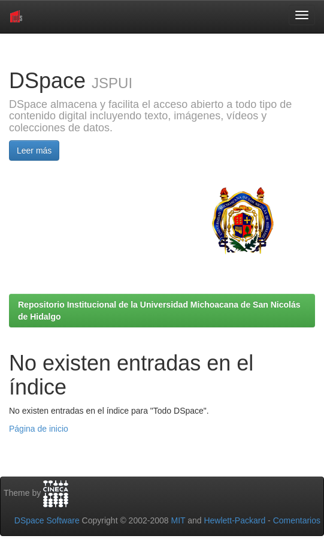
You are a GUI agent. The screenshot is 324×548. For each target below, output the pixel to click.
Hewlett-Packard (234, 520)
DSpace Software (47, 520)
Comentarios (296, 520)
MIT (178, 520)
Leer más (34, 150)
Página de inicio (38, 428)
